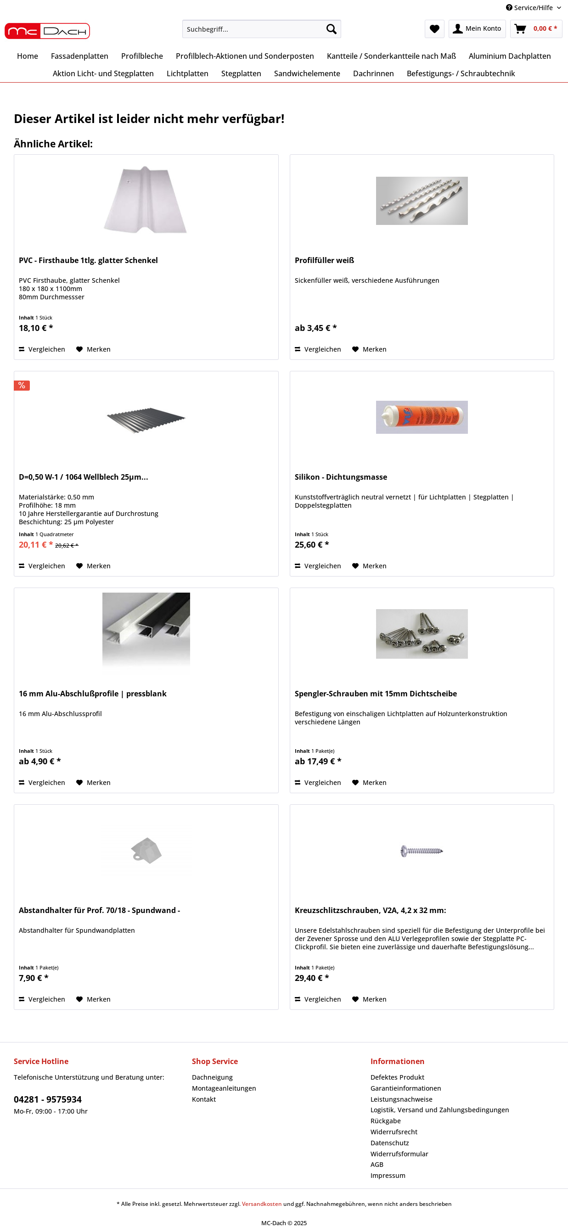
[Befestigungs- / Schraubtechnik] (461, 73)
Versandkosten (262, 1204)
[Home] (28, 56)
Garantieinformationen (406, 1088)
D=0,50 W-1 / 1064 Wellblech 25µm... (83, 477)
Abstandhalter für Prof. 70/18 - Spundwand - (99, 910)
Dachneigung (212, 1077)
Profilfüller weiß (324, 260)
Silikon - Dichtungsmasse (341, 477)
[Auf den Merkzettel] (93, 349)
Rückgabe (386, 1120)
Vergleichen (42, 349)
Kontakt (204, 1099)
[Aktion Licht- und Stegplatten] (103, 73)
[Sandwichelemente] (307, 73)
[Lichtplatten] (187, 73)
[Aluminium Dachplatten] (509, 56)
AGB (377, 1164)
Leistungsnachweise (402, 1099)
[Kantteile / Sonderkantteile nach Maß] (391, 56)
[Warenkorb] (536, 29)
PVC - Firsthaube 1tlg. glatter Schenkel (88, 260)
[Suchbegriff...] (261, 29)
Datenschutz (390, 1142)
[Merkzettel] (434, 29)
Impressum (388, 1175)
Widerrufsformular (399, 1153)
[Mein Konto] (477, 29)
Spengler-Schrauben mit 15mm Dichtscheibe (376, 694)
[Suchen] (331, 29)
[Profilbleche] (142, 56)
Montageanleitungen (224, 1088)
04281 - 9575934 (48, 1099)
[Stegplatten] (241, 73)
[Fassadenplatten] (80, 56)
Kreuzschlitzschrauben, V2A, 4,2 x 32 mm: (370, 910)
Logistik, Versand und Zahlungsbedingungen (440, 1109)
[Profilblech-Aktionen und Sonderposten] (245, 56)
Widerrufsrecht (394, 1131)
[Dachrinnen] (373, 73)
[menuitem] (261, 33)
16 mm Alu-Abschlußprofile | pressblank (93, 694)
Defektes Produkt (397, 1077)
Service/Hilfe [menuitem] (530, 7)
